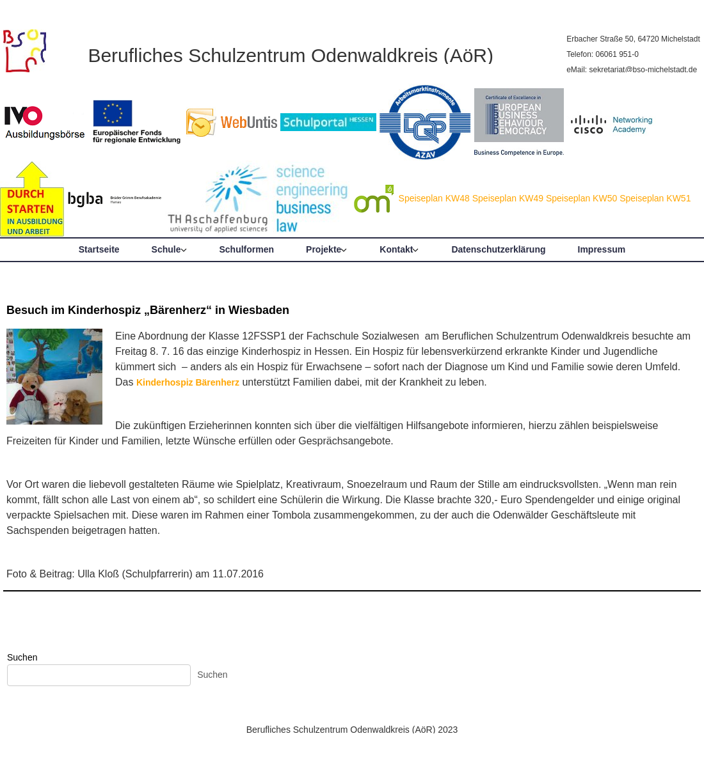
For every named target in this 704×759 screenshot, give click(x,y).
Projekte (323, 249)
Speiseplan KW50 (581, 198)
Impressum (602, 249)
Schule (166, 249)
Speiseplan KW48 (434, 198)
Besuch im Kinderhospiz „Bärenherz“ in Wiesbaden (147, 310)
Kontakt (396, 249)
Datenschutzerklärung (498, 249)
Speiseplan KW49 (507, 198)
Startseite (99, 249)
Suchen (22, 657)
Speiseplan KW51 (655, 198)
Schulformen (247, 249)
